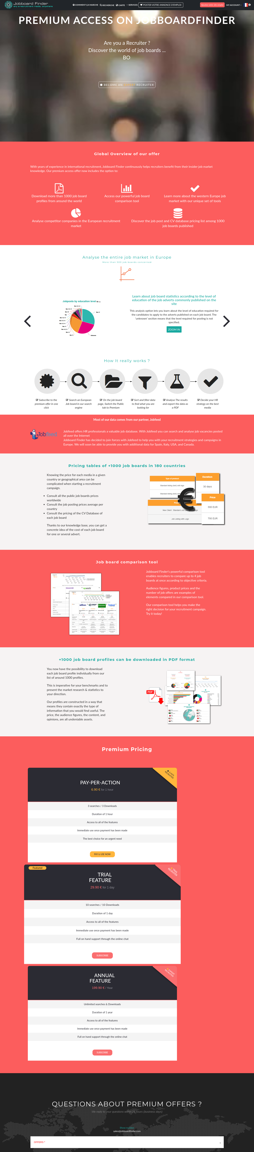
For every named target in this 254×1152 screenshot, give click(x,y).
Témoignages (176, 1105)
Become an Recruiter (127, 89)
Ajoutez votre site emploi (212, 5)
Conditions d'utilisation (116, 1141)
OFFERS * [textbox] (39, 945)
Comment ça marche (84, 5)
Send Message (140, 1020)
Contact (134, 1129)
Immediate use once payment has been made (57, 832)
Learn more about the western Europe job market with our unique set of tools (195, 196)
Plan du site (147, 1141)
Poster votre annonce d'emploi (159, 5)
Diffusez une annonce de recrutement (99, 1114)
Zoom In (174, 329)
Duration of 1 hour (57, 814)
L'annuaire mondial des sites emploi (67, 1119)
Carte (119, 5)
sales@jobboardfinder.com (127, 934)
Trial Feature (121, 776)
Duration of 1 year (184, 814)
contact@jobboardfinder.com (51, 1011)
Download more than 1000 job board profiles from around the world (59, 196)
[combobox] (127, 945)
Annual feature (184, 778)
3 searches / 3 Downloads (57, 805)
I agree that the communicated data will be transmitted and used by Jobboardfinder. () (97, 1001)
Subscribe (121, 860)
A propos (135, 1105)
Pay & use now (57, 858)
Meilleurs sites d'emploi (61, 1105)
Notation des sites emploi (62, 1116)
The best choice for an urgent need (57, 841)
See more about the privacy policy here (141, 1001)
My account (234, 5)
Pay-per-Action (57, 781)
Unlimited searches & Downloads (184, 805)
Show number (127, 931)
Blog (133, 1109)
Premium (92, 1129)
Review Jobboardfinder (180, 1111)
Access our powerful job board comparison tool (126, 196)
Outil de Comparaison (60, 1112)
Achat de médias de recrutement (103, 1105)
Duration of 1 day (121, 814)
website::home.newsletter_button (170, 1079)
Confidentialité (134, 1141)
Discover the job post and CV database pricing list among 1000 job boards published (177, 221)
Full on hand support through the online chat (121, 843)
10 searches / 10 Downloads (121, 805)
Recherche (106, 5)
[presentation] (56, 1024)
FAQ (133, 1122)
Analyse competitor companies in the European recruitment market (76, 221)
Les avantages (57, 1109)
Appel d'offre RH (95, 1109)
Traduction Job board (60, 1127)
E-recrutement (57, 1123)
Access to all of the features (57, 823)
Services (131, 5)
